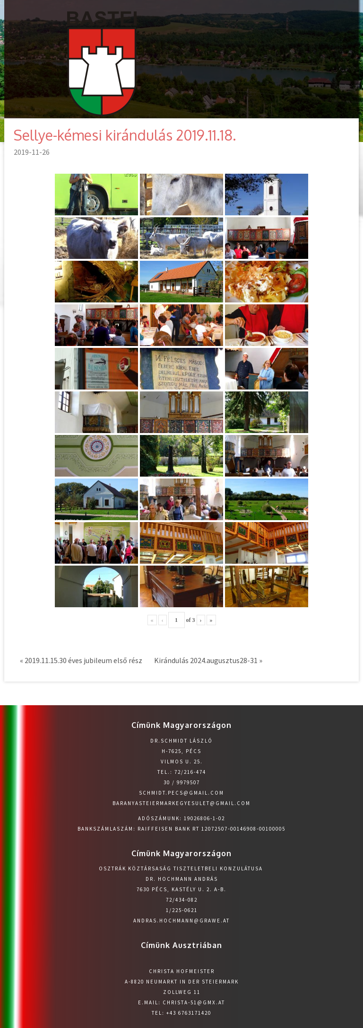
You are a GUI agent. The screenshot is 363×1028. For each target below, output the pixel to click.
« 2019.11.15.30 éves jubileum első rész (81, 660)
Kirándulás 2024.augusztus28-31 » (208, 660)
